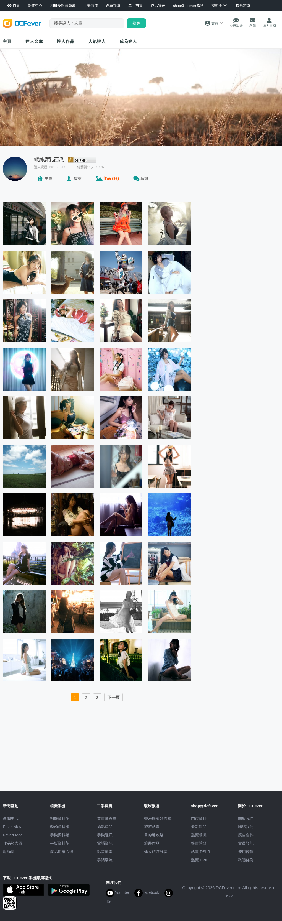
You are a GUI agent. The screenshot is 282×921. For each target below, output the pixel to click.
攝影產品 (105, 827)
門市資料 (199, 818)
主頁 (7, 41)
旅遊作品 (152, 843)
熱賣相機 (199, 835)
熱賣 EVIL (199, 860)
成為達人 (128, 41)
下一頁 (113, 697)
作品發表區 (12, 843)
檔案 (78, 178)
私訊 (144, 178)
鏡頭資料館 (59, 827)
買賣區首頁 (106, 818)
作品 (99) (111, 178)
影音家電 (105, 851)
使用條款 (246, 851)
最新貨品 (199, 827)
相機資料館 (59, 818)
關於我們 (246, 818)
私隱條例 (246, 860)
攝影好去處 (157, 818)
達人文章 (34, 41)
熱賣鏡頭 (199, 843)
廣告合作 (246, 835)
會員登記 (246, 843)
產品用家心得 (61, 851)
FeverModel (13, 835)
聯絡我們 (246, 827)
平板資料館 (59, 843)
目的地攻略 (153, 835)
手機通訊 (105, 835)
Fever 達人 (12, 827)
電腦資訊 (105, 843)
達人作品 (65, 41)
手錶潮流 (105, 860)
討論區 (9, 851)
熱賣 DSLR (200, 851)
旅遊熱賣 (152, 827)
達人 (97, 41)
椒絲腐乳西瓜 (49, 159)
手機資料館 (59, 835)
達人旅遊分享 (155, 851)
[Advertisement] (141, 749)
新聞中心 (11, 818)
